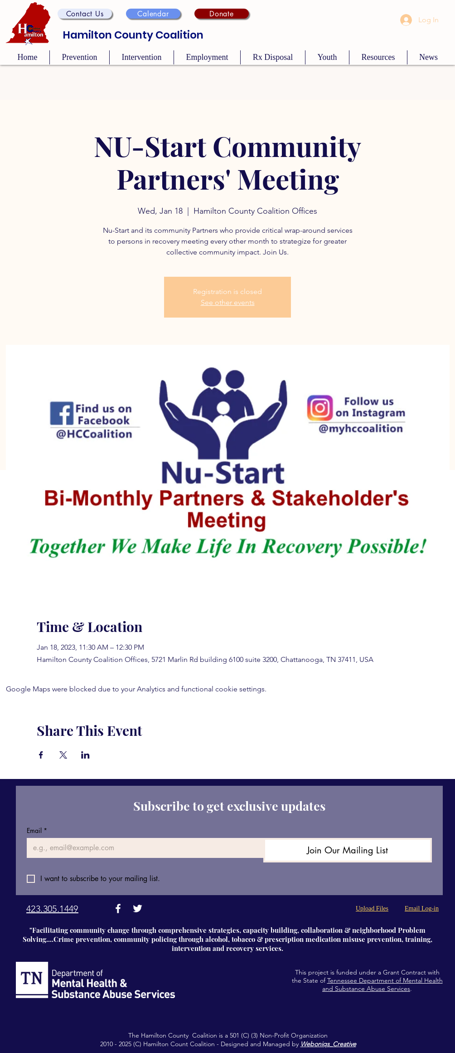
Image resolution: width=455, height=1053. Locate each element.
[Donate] (221, 14)
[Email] (142, 848)
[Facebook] (118, 908)
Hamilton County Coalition (133, 35)
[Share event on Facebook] (41, 755)
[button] (85, 14)
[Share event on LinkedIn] (85, 755)
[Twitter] (137, 908)
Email (37, 830)
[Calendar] (153, 14)
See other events (228, 302)
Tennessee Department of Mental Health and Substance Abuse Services (382, 984)
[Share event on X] (63, 755)
